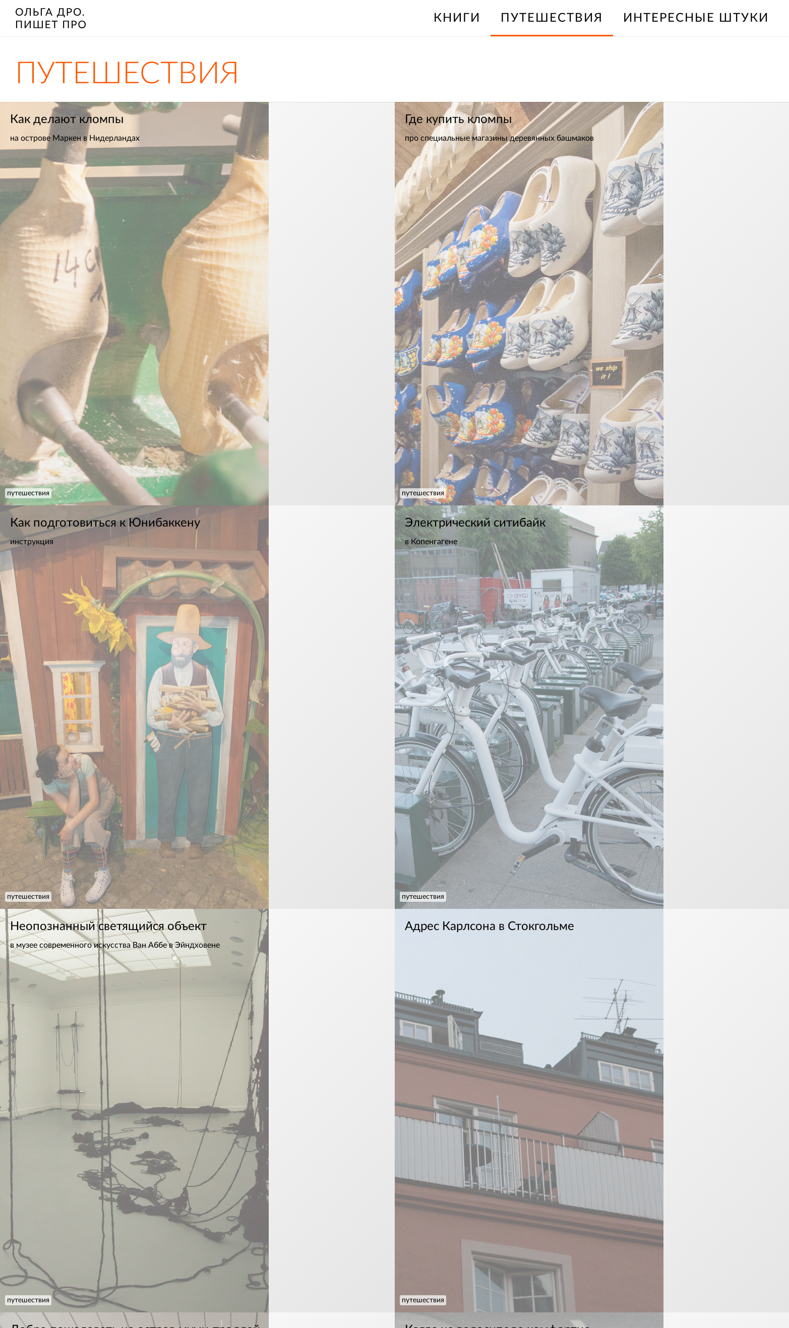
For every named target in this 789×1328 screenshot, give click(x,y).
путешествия (28, 493)
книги (457, 18)
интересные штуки (696, 18)
